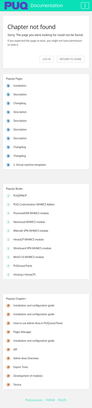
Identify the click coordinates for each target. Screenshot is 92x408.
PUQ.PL (62, 400)
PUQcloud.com (34, 400)
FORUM (50, 400)
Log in (47, 59)
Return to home (70, 59)
